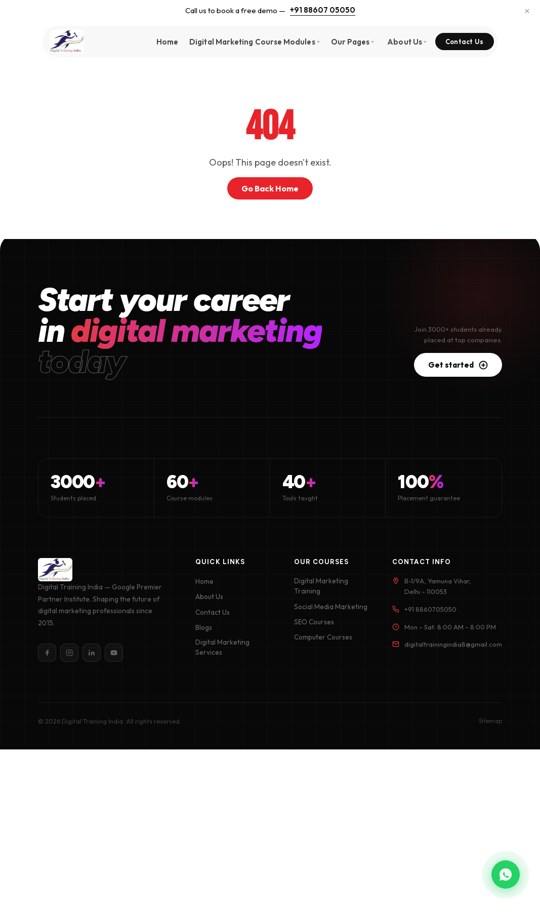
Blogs (203, 627)
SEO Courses (314, 621)
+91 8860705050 (430, 609)
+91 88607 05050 (322, 10)
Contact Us (464, 41)
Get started (458, 365)
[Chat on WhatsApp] (505, 874)
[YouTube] (114, 653)
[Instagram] (69, 653)
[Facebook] (47, 653)
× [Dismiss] (527, 10)
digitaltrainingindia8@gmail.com (453, 644)
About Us (209, 596)
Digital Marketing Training (321, 585)
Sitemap (490, 721)
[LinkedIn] (91, 653)
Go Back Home (270, 188)
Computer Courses (323, 637)
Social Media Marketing (330, 606)
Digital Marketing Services (222, 647)
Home (167, 42)
